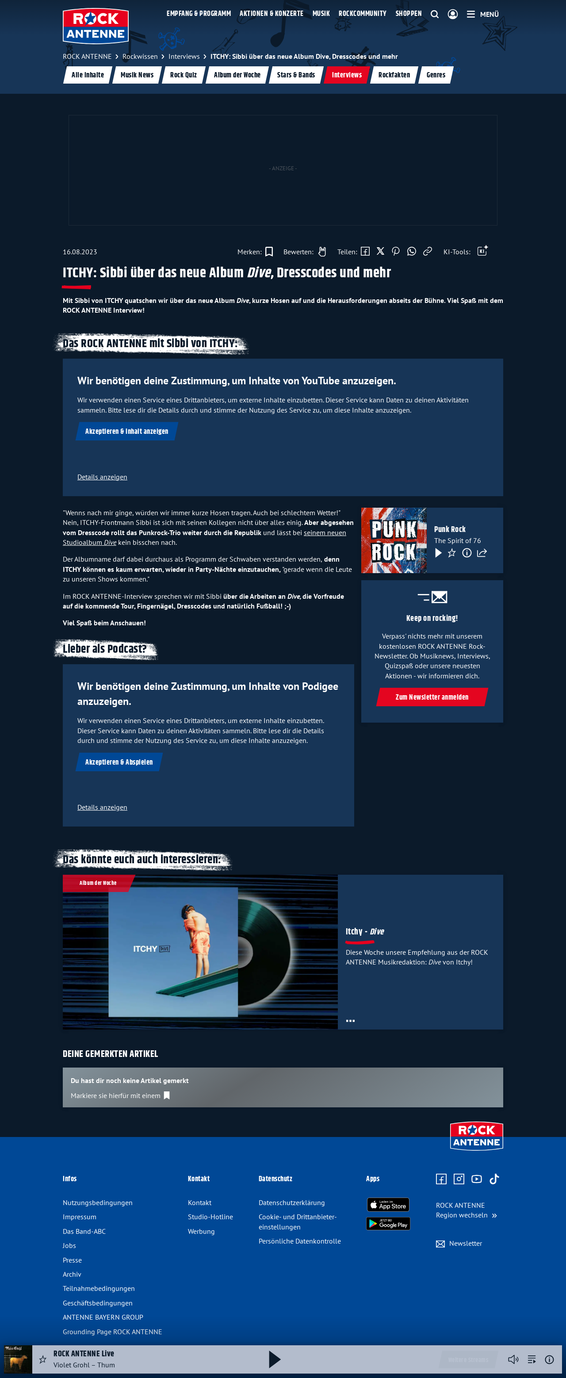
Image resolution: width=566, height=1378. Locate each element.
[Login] (453, 14)
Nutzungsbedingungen (98, 1202)
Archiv (72, 1274)
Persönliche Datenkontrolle (300, 1240)
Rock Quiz (183, 75)
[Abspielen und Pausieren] (275, 1359)
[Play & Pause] (437, 553)
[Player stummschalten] (513, 1359)
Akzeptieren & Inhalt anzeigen (126, 431)
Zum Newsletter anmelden (432, 697)
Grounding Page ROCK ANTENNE (112, 1331)
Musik (321, 13)
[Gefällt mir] (302, 251)
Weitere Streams (468, 1360)
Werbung (201, 1231)
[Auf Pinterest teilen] (396, 251)
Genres (436, 75)
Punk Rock (450, 530)
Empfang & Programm (199, 13)
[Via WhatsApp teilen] (412, 251)
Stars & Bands (296, 75)
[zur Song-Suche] (532, 1359)
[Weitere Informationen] (549, 1359)
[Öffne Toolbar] (483, 252)
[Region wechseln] (466, 1210)
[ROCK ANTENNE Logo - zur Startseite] (96, 26)
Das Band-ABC (84, 1231)
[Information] (466, 553)
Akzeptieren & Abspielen (119, 762)
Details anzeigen (102, 476)
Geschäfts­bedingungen (98, 1302)
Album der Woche (237, 75)
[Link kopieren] (428, 251)
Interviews (347, 75)
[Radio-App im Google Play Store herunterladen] (388, 1223)
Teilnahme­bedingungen (99, 1288)
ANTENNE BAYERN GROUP (103, 1317)
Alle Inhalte (88, 75)
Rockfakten (394, 75)
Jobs (69, 1245)
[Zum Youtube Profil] (477, 1179)
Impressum (79, 1216)
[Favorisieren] (451, 553)
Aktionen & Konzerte (272, 13)
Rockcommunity (363, 13)
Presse (72, 1260)
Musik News (137, 75)
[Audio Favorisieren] (43, 1359)
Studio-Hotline (210, 1216)
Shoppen (409, 13)
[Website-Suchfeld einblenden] (434, 15)
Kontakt (199, 1202)
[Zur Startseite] (476, 1151)
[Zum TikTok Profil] (494, 1179)
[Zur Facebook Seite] (441, 1179)
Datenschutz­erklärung (292, 1202)
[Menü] (483, 14)
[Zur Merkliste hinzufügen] (255, 251)
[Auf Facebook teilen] (365, 251)
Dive (110, 542)
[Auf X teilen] (380, 251)
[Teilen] (482, 553)
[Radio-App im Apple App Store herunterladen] (388, 1205)
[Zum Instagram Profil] (459, 1179)
